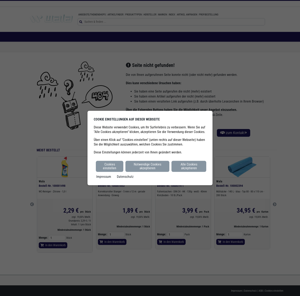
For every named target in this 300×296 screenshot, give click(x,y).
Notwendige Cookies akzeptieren (147, 166)
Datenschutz (125, 176)
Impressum (103, 176)
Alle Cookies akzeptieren (189, 166)
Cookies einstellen (109, 166)
